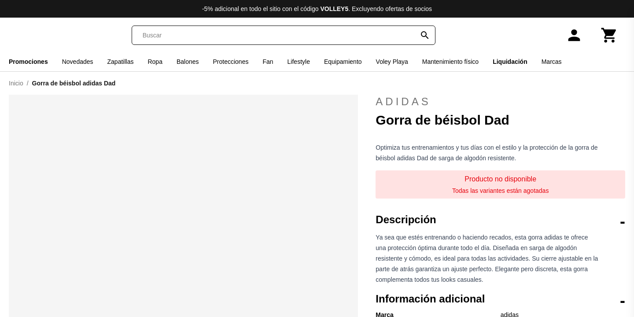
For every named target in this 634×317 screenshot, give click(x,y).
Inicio (16, 83)
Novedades (77, 61)
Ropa (154, 61)
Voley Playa (392, 61)
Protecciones (231, 61)
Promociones (28, 61)
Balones (188, 61)
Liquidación (510, 61)
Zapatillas (120, 61)
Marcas (552, 61)
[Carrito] (609, 35)
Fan (267, 61)
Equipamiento (343, 61)
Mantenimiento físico (450, 61)
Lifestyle (299, 61)
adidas (500, 101)
